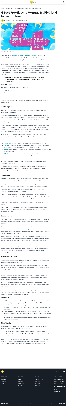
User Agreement (24, 404)
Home (19, 379)
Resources (3, 383)
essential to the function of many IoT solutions (24, 55)
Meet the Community (59, 379)
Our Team (37, 381)
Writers (20, 385)
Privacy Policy (15, 404)
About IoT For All (39, 379)
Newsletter (37, 383)
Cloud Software (9, 8)
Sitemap (32, 404)
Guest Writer (7, 20)
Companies (21, 383)
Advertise (37, 385)
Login (55, 389)
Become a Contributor (59, 381)
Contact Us (57, 391)
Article (2, 8)
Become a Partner (58, 383)
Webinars (3, 379)
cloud (39, 134)
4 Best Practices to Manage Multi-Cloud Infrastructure (28, 8)
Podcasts (3, 381)
